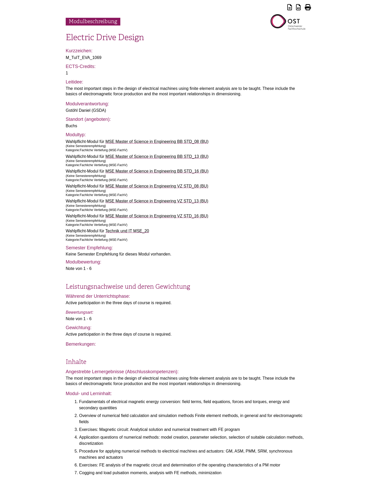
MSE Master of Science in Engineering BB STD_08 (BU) (156, 141)
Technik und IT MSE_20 (127, 231)
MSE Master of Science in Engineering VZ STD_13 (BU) (156, 201)
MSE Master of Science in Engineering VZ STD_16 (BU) (156, 216)
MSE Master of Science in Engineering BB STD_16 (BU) (156, 171)
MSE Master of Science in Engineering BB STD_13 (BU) (156, 156)
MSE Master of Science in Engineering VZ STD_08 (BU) (156, 186)
